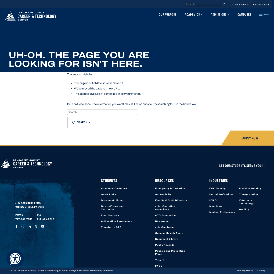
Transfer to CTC (111, 227)
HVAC (213, 200)
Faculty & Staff (261, 4)
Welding (244, 209)
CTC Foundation (165, 215)
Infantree (108, 270)
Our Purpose (167, 14)
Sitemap (261, 271)
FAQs (158, 266)
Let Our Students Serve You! (241, 166)
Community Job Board (169, 233)
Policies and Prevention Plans (170, 252)
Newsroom (162, 221)
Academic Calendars (114, 188)
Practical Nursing (250, 188)
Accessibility (163, 194)
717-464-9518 (45, 219)
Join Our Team (164, 227)
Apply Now (250, 138)
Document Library (112, 200)
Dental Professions (221, 194)
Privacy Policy (245, 271)
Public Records (164, 245)
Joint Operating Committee (165, 208)
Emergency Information (170, 188)
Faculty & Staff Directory (171, 200)
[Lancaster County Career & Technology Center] (30, 17)
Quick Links (108, 194)
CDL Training (217, 188)
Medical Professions (222, 212)
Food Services (110, 215)
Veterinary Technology (246, 202)
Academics (192, 14)
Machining (215, 206)
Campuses (244, 14)
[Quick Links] (264, 14)
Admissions (219, 14)
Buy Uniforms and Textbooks (112, 208)
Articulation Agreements (116, 221)
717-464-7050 (24, 219)
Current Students (239, 4)
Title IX (159, 260)
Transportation (248, 194)
